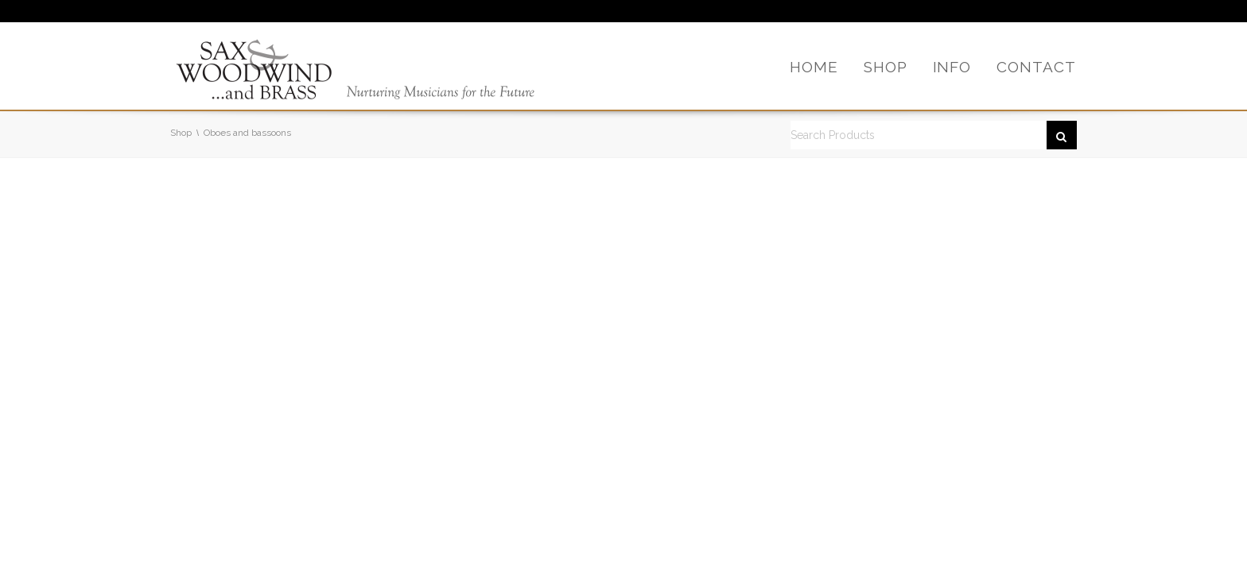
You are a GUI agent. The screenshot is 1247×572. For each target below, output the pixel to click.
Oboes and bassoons (247, 132)
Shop (181, 132)
